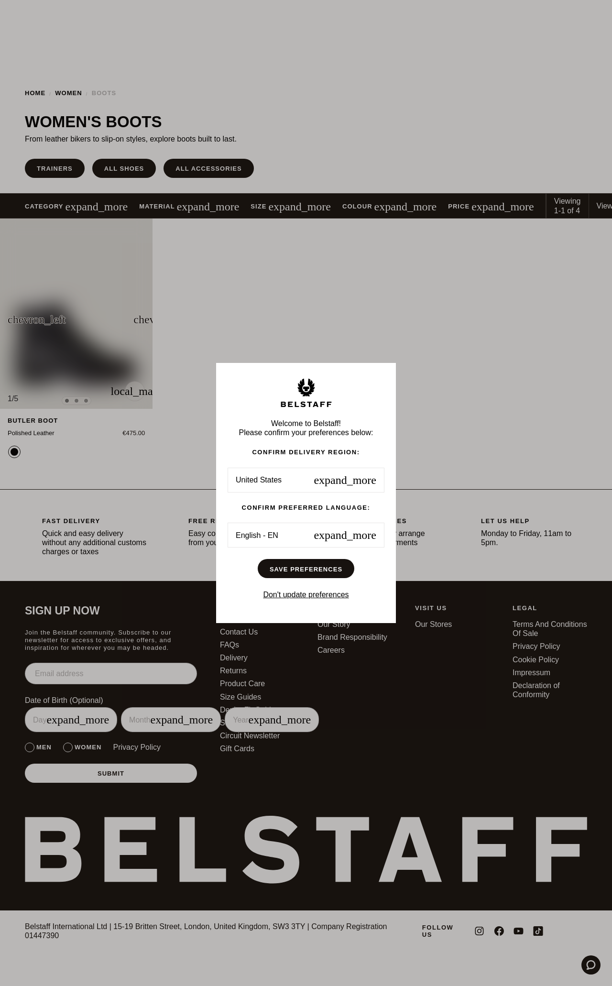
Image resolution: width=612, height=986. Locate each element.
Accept (375, 535)
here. (200, 510)
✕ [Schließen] (445, 435)
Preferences (236, 535)
